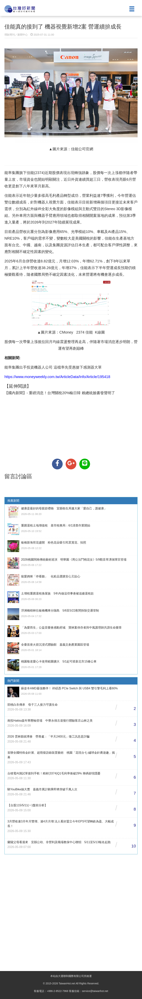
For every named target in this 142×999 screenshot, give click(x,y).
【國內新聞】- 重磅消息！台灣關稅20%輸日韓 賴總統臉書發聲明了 (59, 393)
